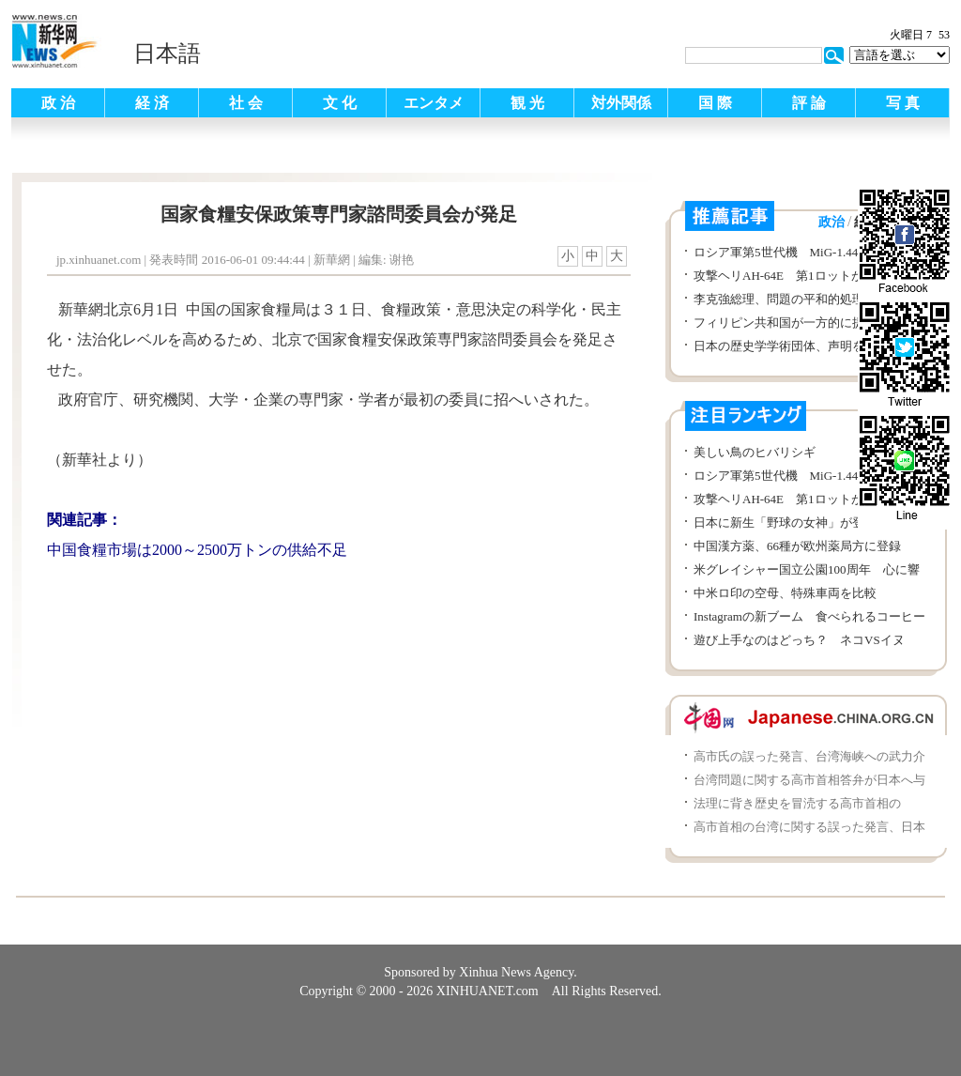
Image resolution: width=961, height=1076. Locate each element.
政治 (831, 222)
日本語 (167, 53)
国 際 (715, 103)
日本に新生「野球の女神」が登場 (785, 522)
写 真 (903, 103)
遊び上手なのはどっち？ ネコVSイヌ (799, 640)
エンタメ (434, 103)
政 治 (58, 103)
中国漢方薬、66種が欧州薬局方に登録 (797, 546)
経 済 (152, 103)
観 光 (527, 103)
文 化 (340, 103)
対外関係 (621, 103)
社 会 (246, 103)
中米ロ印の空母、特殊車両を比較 (785, 593)
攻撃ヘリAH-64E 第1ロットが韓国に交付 (809, 276)
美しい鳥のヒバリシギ (755, 452)
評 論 (809, 103)
